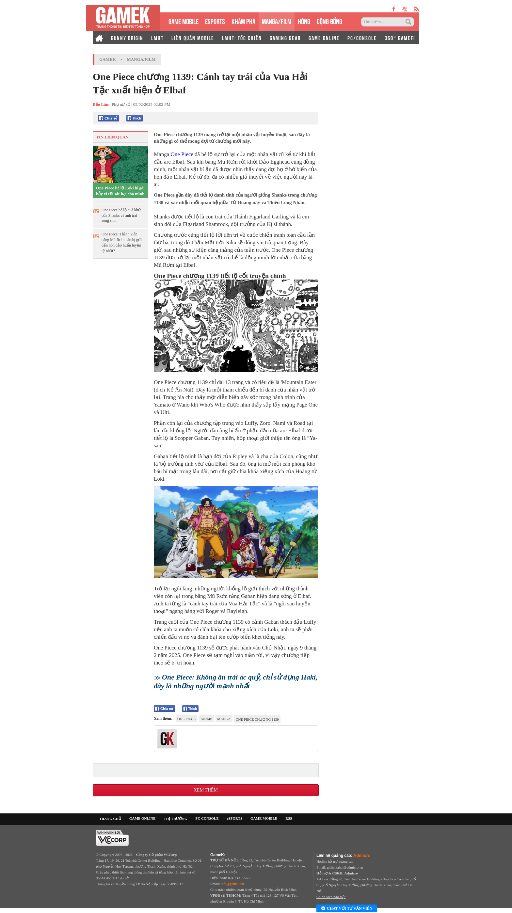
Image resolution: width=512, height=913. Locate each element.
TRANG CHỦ (110, 819)
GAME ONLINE (324, 37)
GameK (107, 59)
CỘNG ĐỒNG (329, 20)
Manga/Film (141, 59)
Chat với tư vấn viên (346, 908)
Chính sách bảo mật (330, 897)
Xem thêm (206, 790)
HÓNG (304, 20)
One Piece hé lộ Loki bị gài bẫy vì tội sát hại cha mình (120, 190)
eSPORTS (215, 20)
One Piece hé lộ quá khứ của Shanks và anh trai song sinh (121, 215)
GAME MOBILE (183, 20)
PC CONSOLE (207, 818)
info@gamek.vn (232, 884)
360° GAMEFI (400, 37)
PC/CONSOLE (362, 37)
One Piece (181, 154)
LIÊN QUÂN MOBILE (192, 37)
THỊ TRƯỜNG (175, 819)
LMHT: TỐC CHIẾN (242, 37)
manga (224, 719)
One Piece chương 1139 (257, 719)
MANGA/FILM (276, 20)
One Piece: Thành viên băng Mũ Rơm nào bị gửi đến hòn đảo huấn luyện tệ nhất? (122, 242)
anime (206, 719)
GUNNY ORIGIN (127, 37)
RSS (288, 818)
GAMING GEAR (285, 37)
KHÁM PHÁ (243, 20)
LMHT (157, 37)
